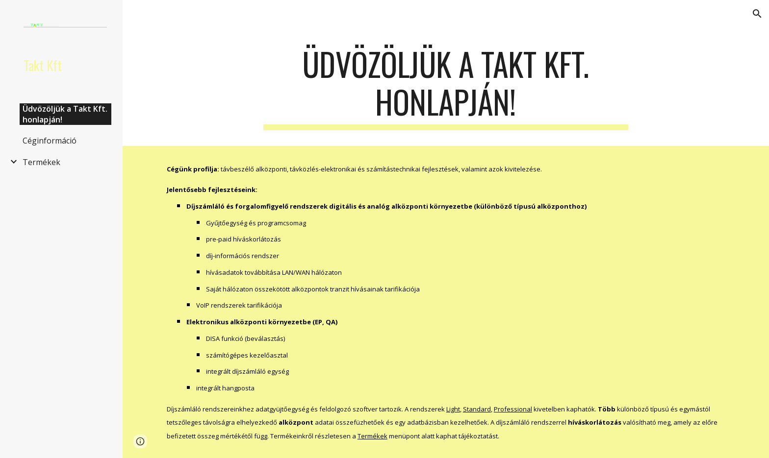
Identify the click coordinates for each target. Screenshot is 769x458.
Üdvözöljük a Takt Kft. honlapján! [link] (65, 114)
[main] (445, 87)
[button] (757, 13)
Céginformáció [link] (50, 140)
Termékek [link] (41, 162)
